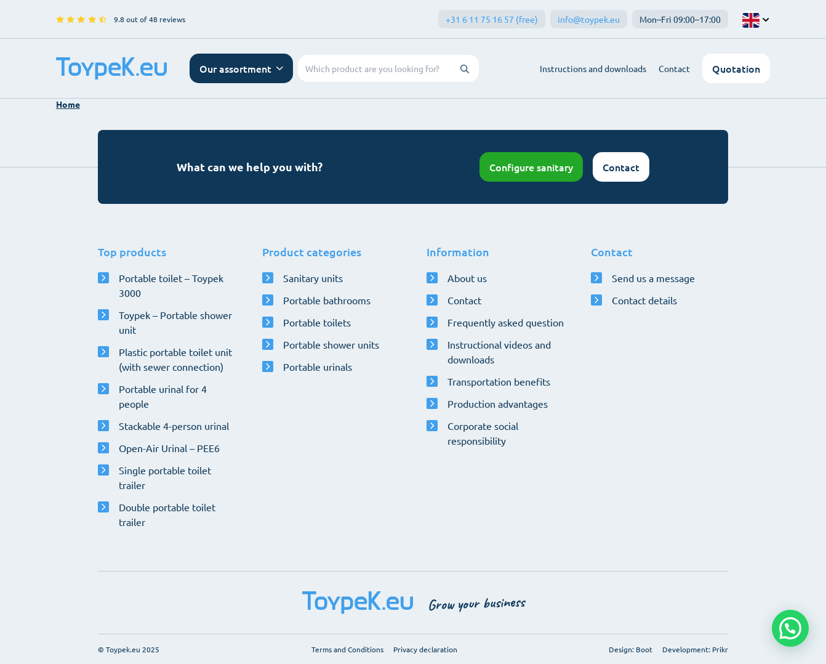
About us (467, 278)
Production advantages (497, 403)
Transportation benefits (498, 381)
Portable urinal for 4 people (163, 396)
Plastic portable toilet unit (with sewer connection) (175, 359)
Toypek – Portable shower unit (175, 322)
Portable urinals (317, 366)
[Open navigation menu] (241, 68)
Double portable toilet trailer (167, 514)
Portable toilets (317, 322)
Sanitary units (313, 278)
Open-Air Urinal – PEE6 (169, 448)
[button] (790, 628)
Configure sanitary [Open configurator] (531, 167)
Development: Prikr (695, 649)
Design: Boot (630, 649)
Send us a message (653, 278)
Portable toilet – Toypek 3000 (171, 285)
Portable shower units (331, 344)
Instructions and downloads (593, 68)
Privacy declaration (425, 649)
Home (68, 104)
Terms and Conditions (347, 649)
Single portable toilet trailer (165, 477)
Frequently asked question (505, 322)
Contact (674, 68)
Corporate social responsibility (482, 433)
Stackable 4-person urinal (174, 425)
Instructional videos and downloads (499, 351)
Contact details (644, 300)
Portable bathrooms (327, 300)
